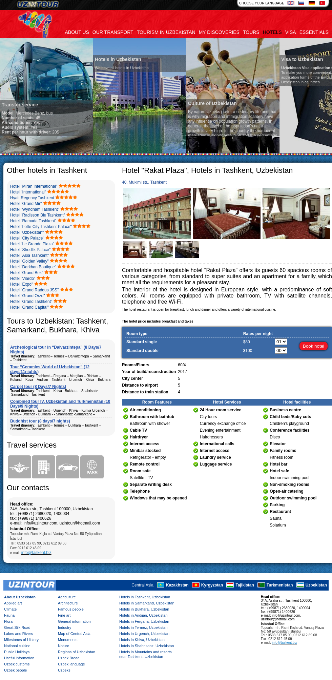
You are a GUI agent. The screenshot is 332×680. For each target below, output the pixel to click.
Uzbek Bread (69, 658)
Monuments (67, 640)
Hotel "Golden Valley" (29, 261)
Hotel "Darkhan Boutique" (33, 267)
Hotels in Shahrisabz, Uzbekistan (146, 646)
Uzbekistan (316, 585)
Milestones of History (21, 640)
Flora (8, 621)
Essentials (314, 32)
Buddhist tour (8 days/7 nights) (40, 421)
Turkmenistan (280, 585)
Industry (64, 627)
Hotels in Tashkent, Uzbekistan (144, 597)
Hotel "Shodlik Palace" (30, 249)
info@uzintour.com (40, 523)
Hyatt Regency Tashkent (32, 197)
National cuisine (17, 646)
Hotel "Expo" (21, 284)
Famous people (71, 609)
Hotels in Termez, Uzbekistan (143, 627)
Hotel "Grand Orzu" (27, 295)
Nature (63, 646)
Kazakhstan (177, 585)
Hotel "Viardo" (22, 278)
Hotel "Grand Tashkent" (31, 301)
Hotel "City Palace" (27, 238)
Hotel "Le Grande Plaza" (32, 244)
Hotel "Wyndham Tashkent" (34, 209)
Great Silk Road (17, 627)
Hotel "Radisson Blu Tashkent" (37, 215)
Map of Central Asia (74, 634)
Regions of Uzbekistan (76, 652)
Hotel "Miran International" (33, 186)
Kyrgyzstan (212, 585)
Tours (251, 32)
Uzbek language (71, 664)
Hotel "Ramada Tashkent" (33, 221)
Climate (10, 609)
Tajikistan (244, 585)
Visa (290, 32)
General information (74, 621)
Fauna (9, 615)
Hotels (272, 32)
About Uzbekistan (20, 597)
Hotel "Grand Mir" (26, 203)
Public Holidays (16, 652)
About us (77, 32)
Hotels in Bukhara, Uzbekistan (144, 609)
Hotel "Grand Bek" (26, 272)
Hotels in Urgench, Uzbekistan (144, 634)
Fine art (64, 615)
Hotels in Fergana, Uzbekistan (144, 621)
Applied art (13, 603)
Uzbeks (64, 670)
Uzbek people (15, 670)
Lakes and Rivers (18, 634)
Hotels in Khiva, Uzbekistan (142, 640)
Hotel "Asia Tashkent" (29, 255)
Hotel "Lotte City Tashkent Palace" (41, 226)
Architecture (68, 603)
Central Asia (142, 585)
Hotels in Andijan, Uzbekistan (143, 615)
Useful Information (19, 658)
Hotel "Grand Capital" (29, 307)
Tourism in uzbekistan (166, 32)
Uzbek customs (16, 664)
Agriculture (67, 597)
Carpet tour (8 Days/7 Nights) (38, 386)
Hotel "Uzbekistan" (27, 232)
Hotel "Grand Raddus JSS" (34, 290)
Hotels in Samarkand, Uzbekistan (146, 603)
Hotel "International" (28, 192)
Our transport (112, 32)
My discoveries (219, 32)
